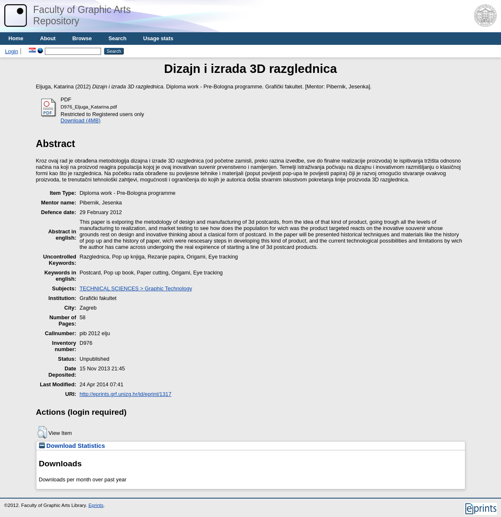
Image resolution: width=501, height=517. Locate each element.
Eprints (96, 505)
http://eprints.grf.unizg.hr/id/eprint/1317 (125, 394)
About (48, 38)
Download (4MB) (81, 120)
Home (15, 38)
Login (11, 51)
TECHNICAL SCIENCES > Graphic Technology (136, 288)
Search (118, 38)
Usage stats (158, 38)
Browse (82, 38)
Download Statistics (72, 445)
